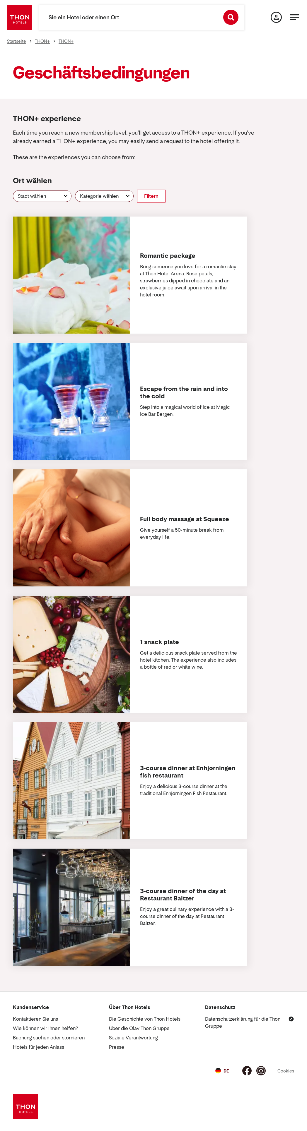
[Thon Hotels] (19, 17)
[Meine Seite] (276, 17)
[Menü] (294, 17)
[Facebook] (247, 1070)
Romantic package (167, 255)
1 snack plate (159, 642)
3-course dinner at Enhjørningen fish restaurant (188, 772)
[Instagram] (261, 1070)
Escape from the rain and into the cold (184, 392)
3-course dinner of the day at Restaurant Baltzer (183, 895)
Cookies (285, 1070)
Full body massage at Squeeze (184, 519)
